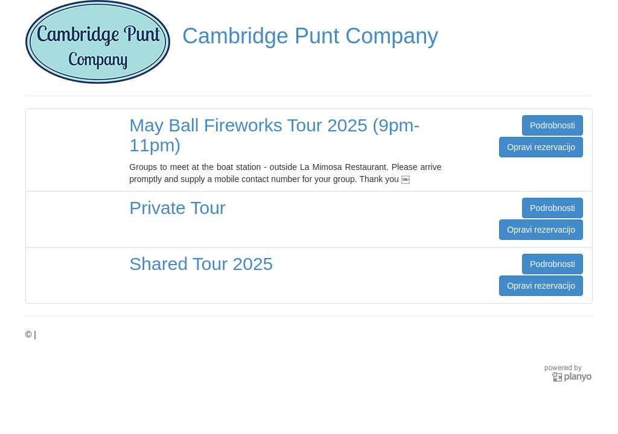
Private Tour (177, 208)
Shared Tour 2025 (201, 264)
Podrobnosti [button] (552, 125)
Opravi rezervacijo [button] (541, 147)
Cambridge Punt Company (310, 36)
